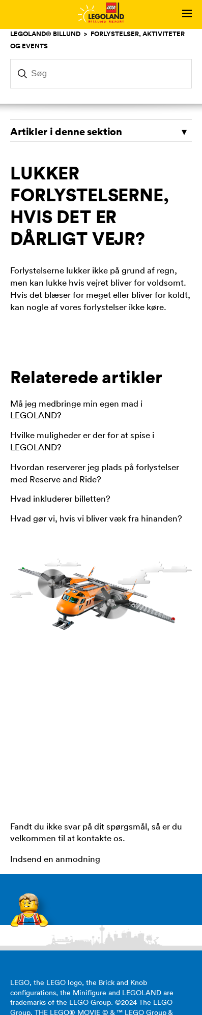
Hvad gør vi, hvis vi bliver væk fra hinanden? (96, 518)
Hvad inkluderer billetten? (60, 498)
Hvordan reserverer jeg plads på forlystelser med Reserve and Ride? (94, 473)
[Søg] (101, 73)
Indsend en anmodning (55, 859)
